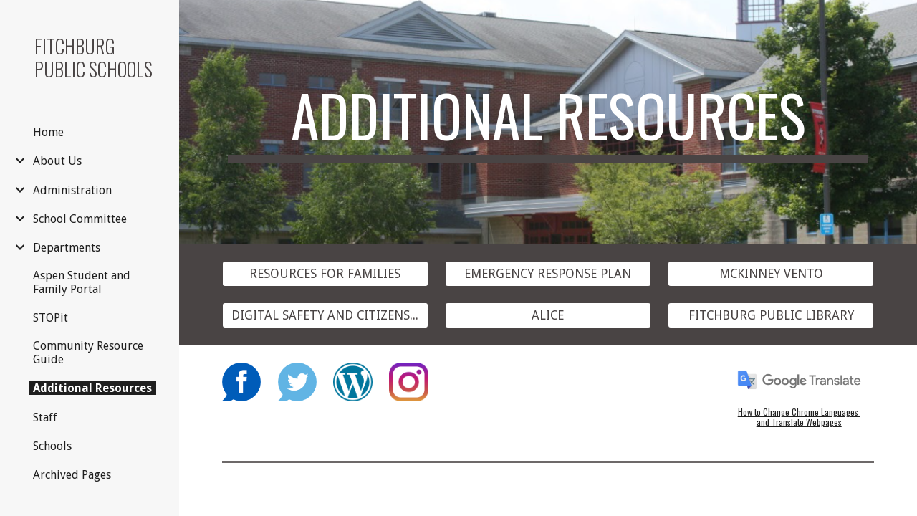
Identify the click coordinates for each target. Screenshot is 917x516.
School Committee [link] (80, 219)
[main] (548, 122)
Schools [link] (52, 446)
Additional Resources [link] (92, 388)
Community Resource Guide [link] (88, 352)
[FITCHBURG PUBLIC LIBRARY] (770, 315)
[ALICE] (548, 315)
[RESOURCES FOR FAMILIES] (325, 274)
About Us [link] (57, 161)
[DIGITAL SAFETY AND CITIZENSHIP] (325, 315)
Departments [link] (66, 247)
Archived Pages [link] (72, 475)
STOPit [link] (50, 318)
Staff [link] (45, 417)
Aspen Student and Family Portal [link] (81, 282)
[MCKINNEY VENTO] (770, 274)
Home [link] (48, 132)
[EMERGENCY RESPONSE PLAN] (548, 274)
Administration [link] (72, 190)
